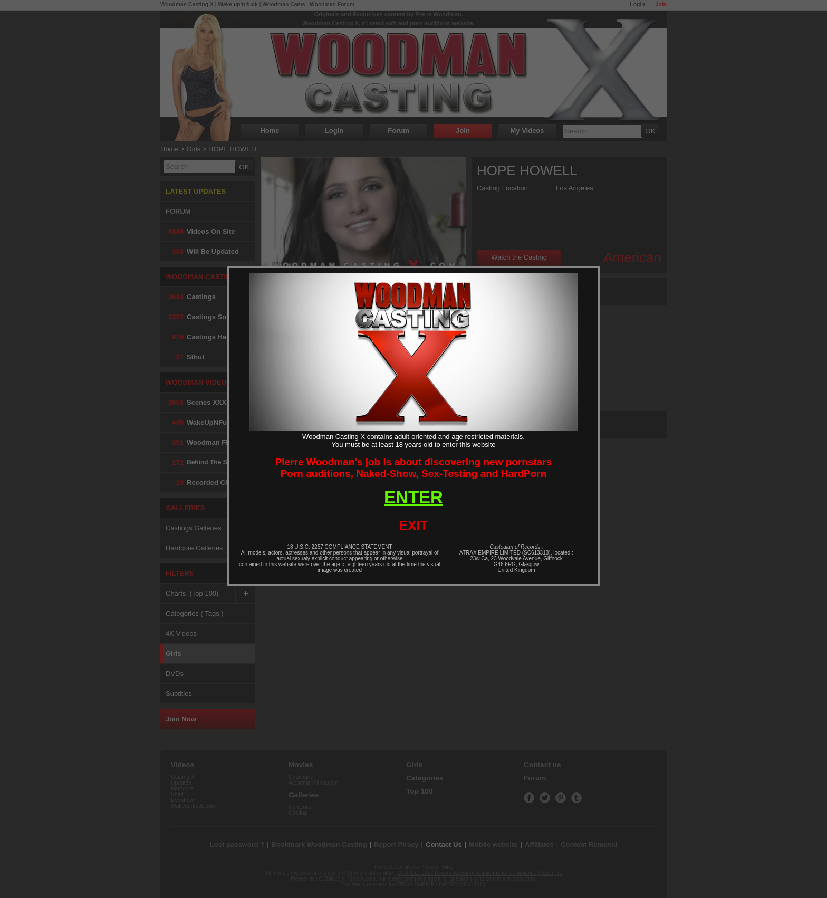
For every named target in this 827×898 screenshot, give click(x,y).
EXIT (413, 525)
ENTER (413, 497)
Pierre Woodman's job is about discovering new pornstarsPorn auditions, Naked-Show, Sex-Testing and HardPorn (413, 467)
